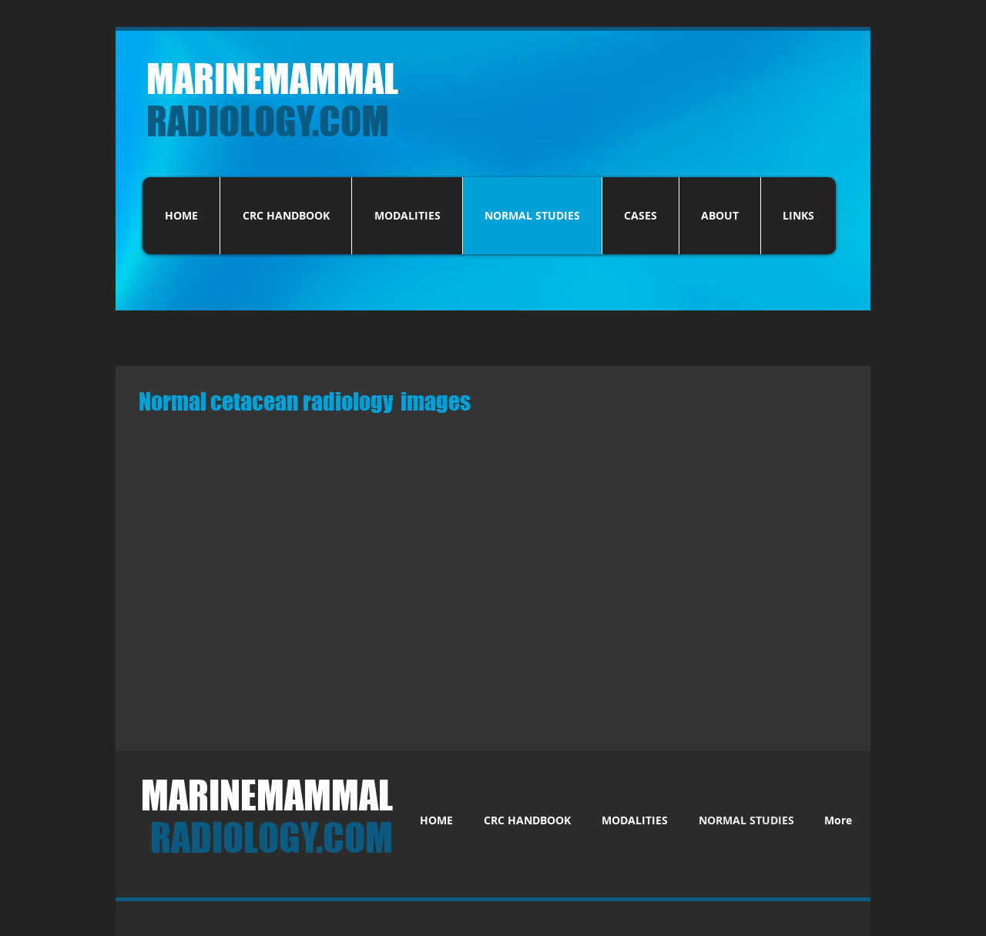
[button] (354, 500)
